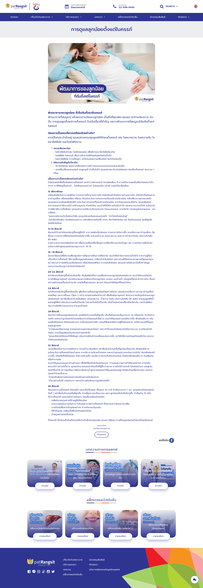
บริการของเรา (74, 17)
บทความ (100, 17)
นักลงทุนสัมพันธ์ (157, 17)
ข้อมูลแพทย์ (101, 434)
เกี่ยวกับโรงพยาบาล (42, 17)
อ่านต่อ (45, 485)
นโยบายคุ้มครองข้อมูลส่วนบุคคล (104, 569)
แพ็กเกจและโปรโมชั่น (127, 17)
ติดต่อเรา (184, 17)
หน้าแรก (14, 17)
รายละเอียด (44, 536)
